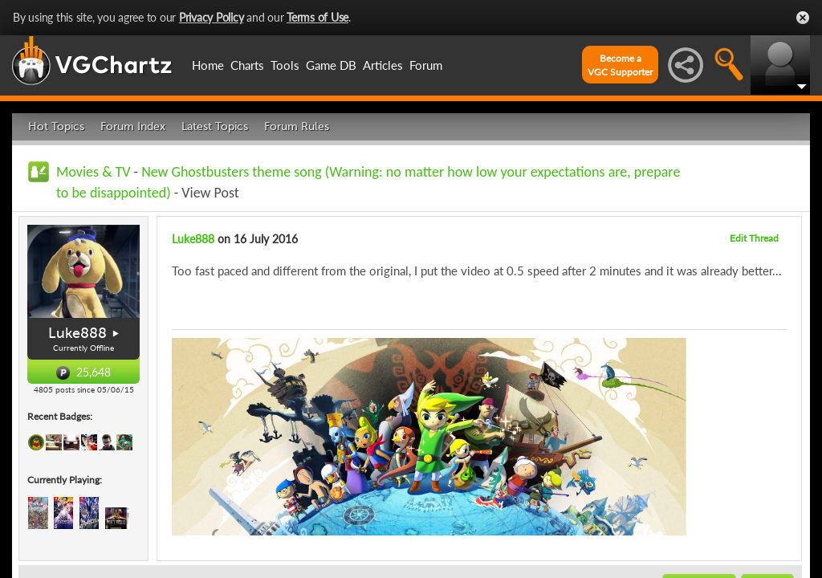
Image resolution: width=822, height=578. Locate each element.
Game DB (331, 65)
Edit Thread (754, 238)
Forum (425, 65)
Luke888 (77, 333)
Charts (247, 65)
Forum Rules (296, 126)
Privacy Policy (211, 17)
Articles (383, 65)
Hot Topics (56, 126)
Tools (285, 65)
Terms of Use (317, 17)
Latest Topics (214, 126)
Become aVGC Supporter (620, 65)
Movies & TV (93, 172)
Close (802, 17)
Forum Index (132, 126)
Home (208, 65)
